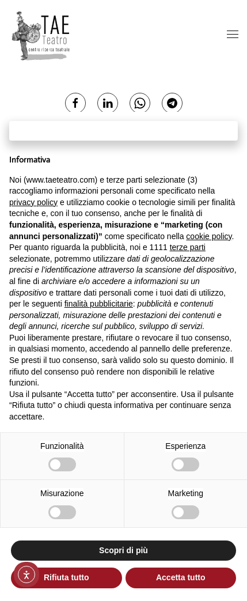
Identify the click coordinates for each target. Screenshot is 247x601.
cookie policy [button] (208, 236)
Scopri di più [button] (123, 550)
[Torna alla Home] (42, 35)
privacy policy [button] (33, 202)
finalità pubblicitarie (98, 303)
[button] (232, 35)
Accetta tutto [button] (181, 577)
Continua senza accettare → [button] (123, 130)
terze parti (188, 247)
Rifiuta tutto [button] (66, 577)
